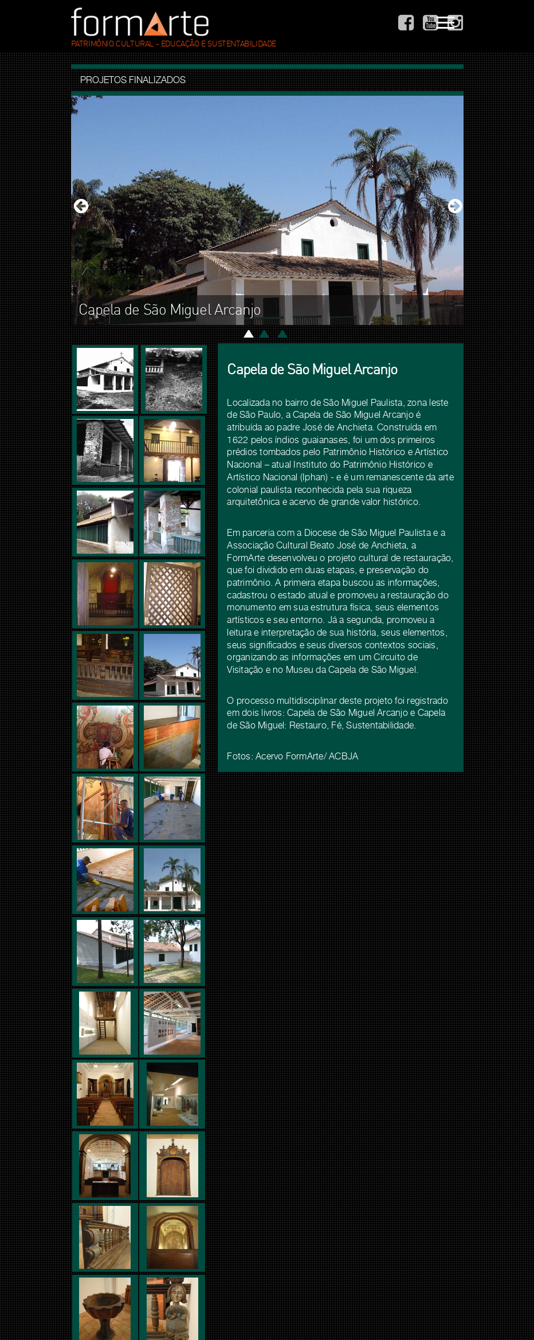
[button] (80, 210)
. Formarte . (140, 21)
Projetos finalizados (133, 80)
